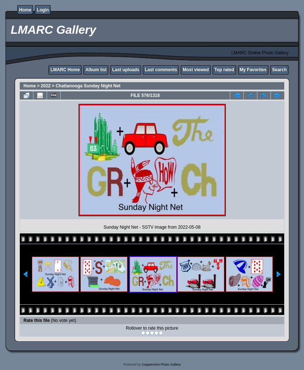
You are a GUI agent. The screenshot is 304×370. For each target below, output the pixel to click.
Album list (95, 69)
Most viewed (195, 69)
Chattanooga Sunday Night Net (87, 85)
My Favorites (253, 69)
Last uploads (125, 69)
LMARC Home (65, 69)
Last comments (161, 69)
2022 (46, 85)
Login (43, 9)
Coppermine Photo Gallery (161, 364)
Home (25, 9)
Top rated (224, 69)
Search (279, 69)
